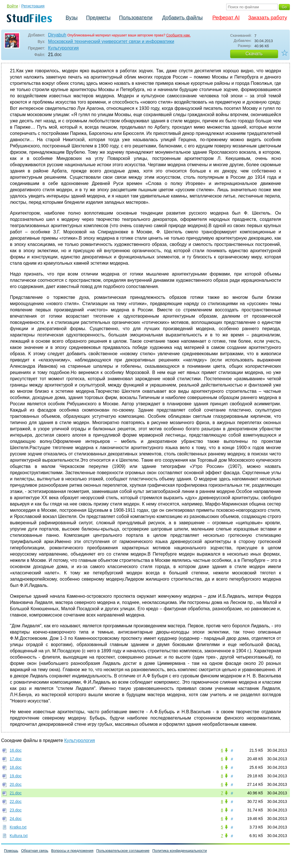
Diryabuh (57, 34)
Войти (12, 6)
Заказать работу (267, 17)
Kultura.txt (19, 835)
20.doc (16, 784)
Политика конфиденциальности (179, 850)
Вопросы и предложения (72, 850)
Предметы (98, 17)
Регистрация (33, 6)
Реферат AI (226, 17)
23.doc (16, 810)
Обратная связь (34, 850)
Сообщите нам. (178, 35)
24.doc (16, 818)
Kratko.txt (18, 827)
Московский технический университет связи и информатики (111, 41)
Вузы (72, 17)
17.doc (16, 759)
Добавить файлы (182, 17)
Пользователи (135, 17)
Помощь (11, 850)
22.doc (16, 801)
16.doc (16, 750)
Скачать (254, 53)
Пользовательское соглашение (122, 850)
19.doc (16, 776)
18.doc (16, 767)
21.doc (16, 793)
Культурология (63, 48)
